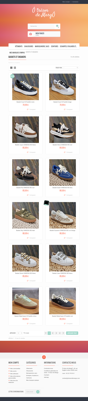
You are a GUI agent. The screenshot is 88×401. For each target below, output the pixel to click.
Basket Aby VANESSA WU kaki (25, 230)
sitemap (46, 377)
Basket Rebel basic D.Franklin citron (25, 316)
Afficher (13, 333)
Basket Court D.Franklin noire (25, 102)
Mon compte (13, 362)
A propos (46, 375)
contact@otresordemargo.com (71, 378)
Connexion (75, 1)
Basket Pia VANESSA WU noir (25, 187)
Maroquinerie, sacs (42, 46)
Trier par (59, 68)
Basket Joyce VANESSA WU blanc (25, 145)
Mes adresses (14, 373)
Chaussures (28, 46)
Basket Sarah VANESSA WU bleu (62, 187)
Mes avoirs (13, 371)
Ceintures (54, 46)
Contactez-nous (48, 368)
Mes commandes (15, 368)
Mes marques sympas (17, 52)
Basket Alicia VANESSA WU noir (62, 145)
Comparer (32, 109)
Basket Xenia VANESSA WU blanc (25, 273)
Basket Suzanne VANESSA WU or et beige (62, 230)
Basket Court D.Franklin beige (62, 102)
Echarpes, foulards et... (68, 46)
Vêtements (18, 46)
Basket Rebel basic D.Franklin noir (62, 316)
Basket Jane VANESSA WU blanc (62, 273)
